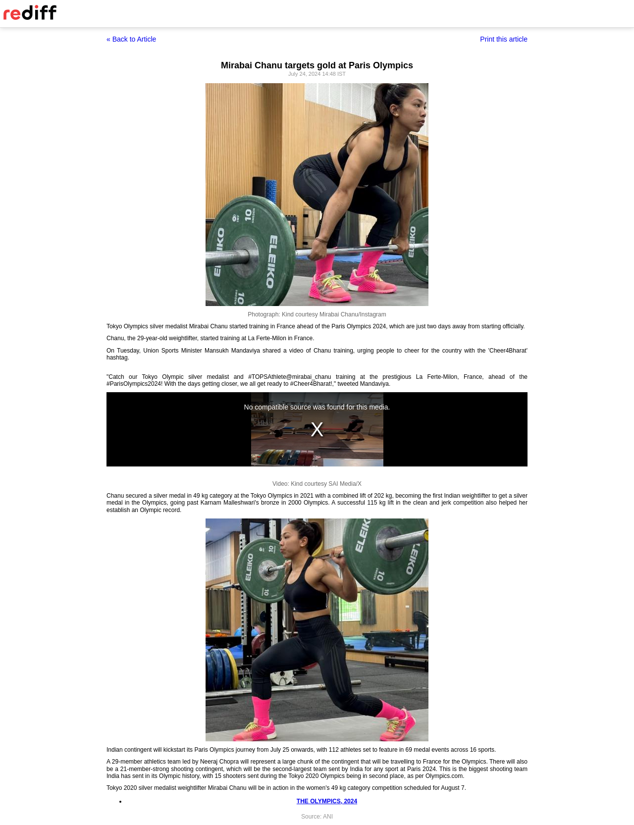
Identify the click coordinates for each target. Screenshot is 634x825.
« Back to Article (131, 39)
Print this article (504, 39)
